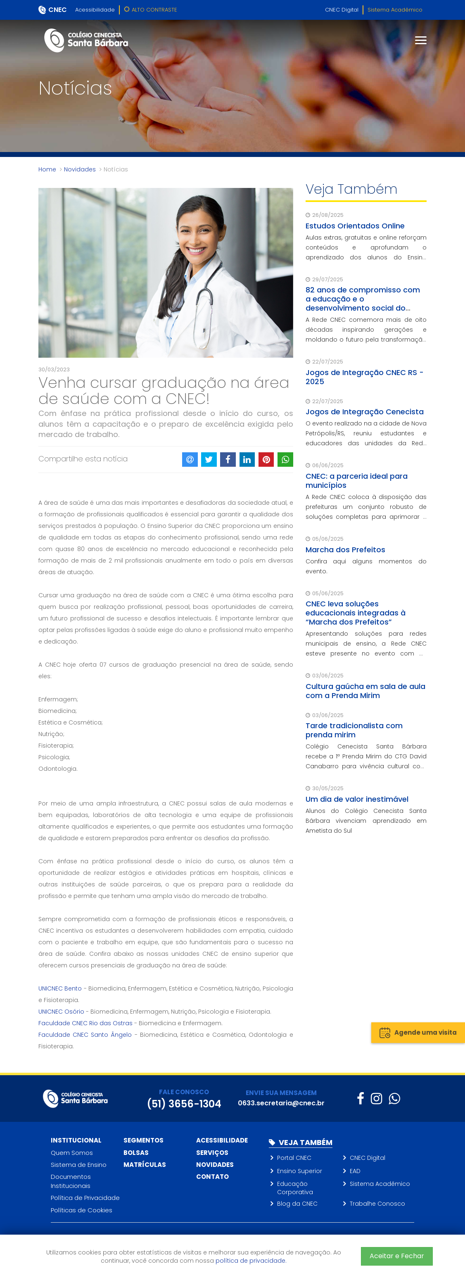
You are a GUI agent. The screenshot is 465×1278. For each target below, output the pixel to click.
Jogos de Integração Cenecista (365, 411)
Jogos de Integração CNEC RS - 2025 (365, 377)
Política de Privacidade (85, 1197)
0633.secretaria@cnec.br (281, 1103)
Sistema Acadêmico (395, 10)
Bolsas (136, 1152)
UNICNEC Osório (61, 1011)
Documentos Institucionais (71, 1181)
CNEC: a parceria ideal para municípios (357, 480)
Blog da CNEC (297, 1204)
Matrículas (144, 1164)
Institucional (76, 1140)
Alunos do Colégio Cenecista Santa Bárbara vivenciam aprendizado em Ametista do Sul (366, 821)
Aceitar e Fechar (397, 1256)
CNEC (57, 9)
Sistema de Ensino (79, 1164)
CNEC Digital (341, 10)
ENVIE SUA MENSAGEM (281, 1092)
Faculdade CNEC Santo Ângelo (85, 1035)
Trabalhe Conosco (377, 1204)
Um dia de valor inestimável (357, 799)
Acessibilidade (95, 10)
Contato (212, 1176)
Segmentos (143, 1140)
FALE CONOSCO (184, 1092)
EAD (355, 1171)
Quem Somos (72, 1152)
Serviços (212, 1152)
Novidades (80, 169)
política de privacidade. (251, 1261)
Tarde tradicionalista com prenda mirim (354, 730)
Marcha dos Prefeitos (345, 549)
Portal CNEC (294, 1158)
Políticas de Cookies (81, 1210)
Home (47, 169)
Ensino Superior (299, 1171)
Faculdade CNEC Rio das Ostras (85, 1023)
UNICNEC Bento (60, 988)
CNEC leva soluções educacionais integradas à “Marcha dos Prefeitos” (356, 613)
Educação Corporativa (295, 1188)
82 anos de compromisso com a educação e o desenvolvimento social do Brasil (363, 303)
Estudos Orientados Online (355, 226)
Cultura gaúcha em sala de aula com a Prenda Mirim (365, 691)
